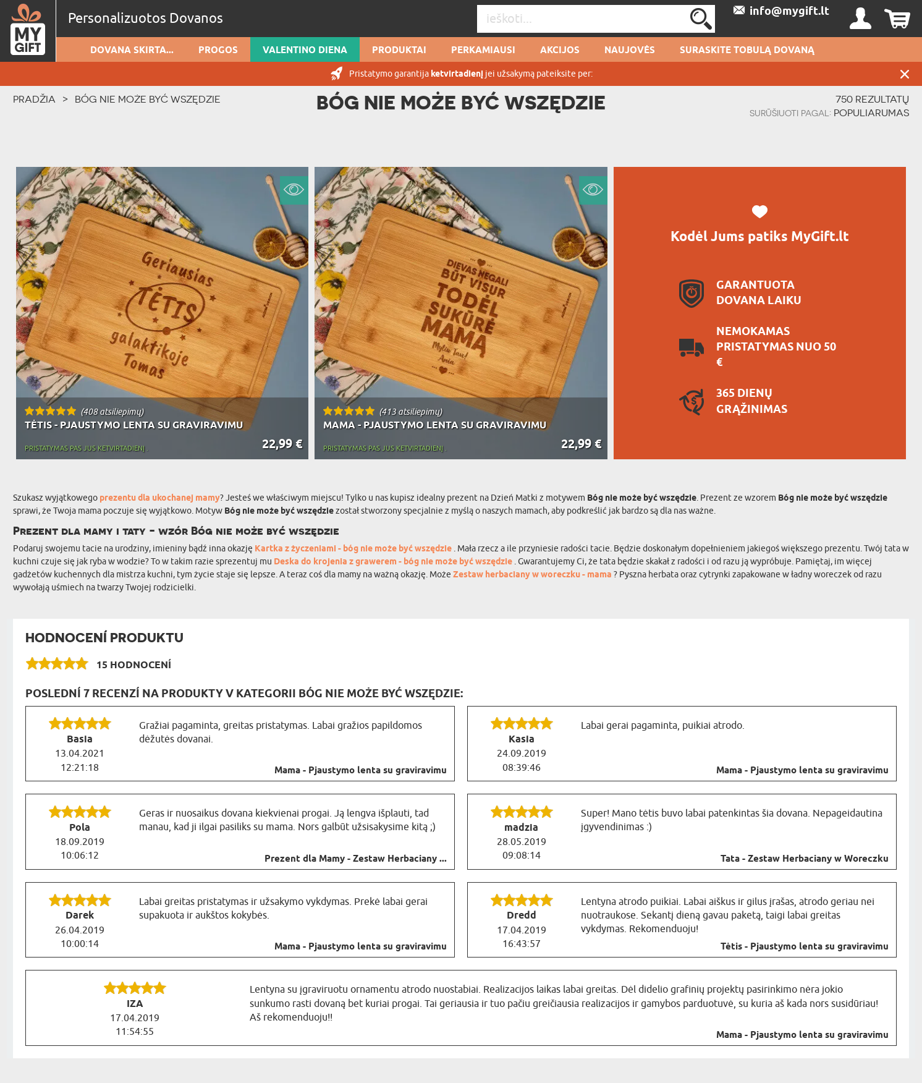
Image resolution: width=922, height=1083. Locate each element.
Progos (218, 51)
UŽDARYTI (905, 74)
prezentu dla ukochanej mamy (159, 498)
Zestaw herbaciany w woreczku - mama (533, 575)
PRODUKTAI (399, 51)
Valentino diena (305, 51)
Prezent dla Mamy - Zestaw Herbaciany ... (355, 859)
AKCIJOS (560, 51)
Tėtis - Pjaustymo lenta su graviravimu (805, 947)
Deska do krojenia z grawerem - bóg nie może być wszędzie (394, 562)
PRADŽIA (34, 98)
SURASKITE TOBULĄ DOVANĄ (747, 51)
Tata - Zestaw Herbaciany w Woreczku (805, 859)
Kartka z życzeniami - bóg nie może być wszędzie (354, 549)
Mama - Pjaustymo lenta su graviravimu (360, 771)
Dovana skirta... (132, 51)
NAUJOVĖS (629, 51)
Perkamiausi (483, 51)
